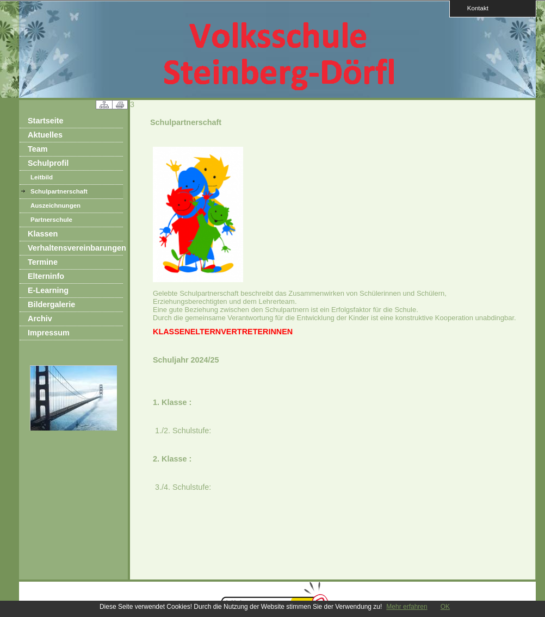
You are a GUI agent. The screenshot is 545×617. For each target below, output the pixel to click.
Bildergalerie (51, 304)
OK (445, 606)
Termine (43, 262)
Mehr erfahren (406, 606)
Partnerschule (51, 219)
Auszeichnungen (55, 205)
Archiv (40, 318)
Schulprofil (48, 163)
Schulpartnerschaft (59, 191)
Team (38, 149)
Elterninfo (46, 276)
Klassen (43, 233)
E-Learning (48, 290)
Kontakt (474, 8)
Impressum (49, 332)
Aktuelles (45, 134)
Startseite (46, 120)
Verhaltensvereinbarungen (75, 248)
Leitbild (41, 177)
